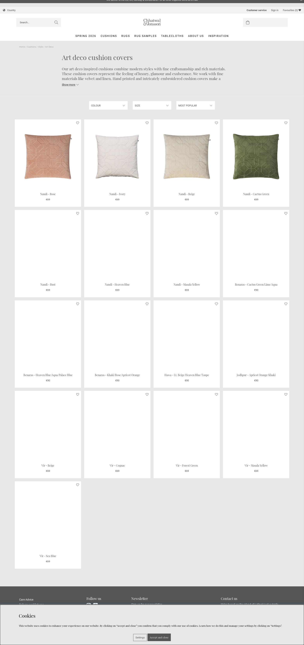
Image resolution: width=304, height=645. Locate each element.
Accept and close (159, 637)
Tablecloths (172, 35)
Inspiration (218, 35)
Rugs (125, 35)
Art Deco (49, 47)
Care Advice (26, 599)
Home (22, 47)
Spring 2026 (85, 35)
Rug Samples (145, 35)
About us (196, 35)
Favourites (292, 10)
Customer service (257, 10)
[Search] (38, 22)
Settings (140, 637)
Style (40, 47)
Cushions (109, 35)
